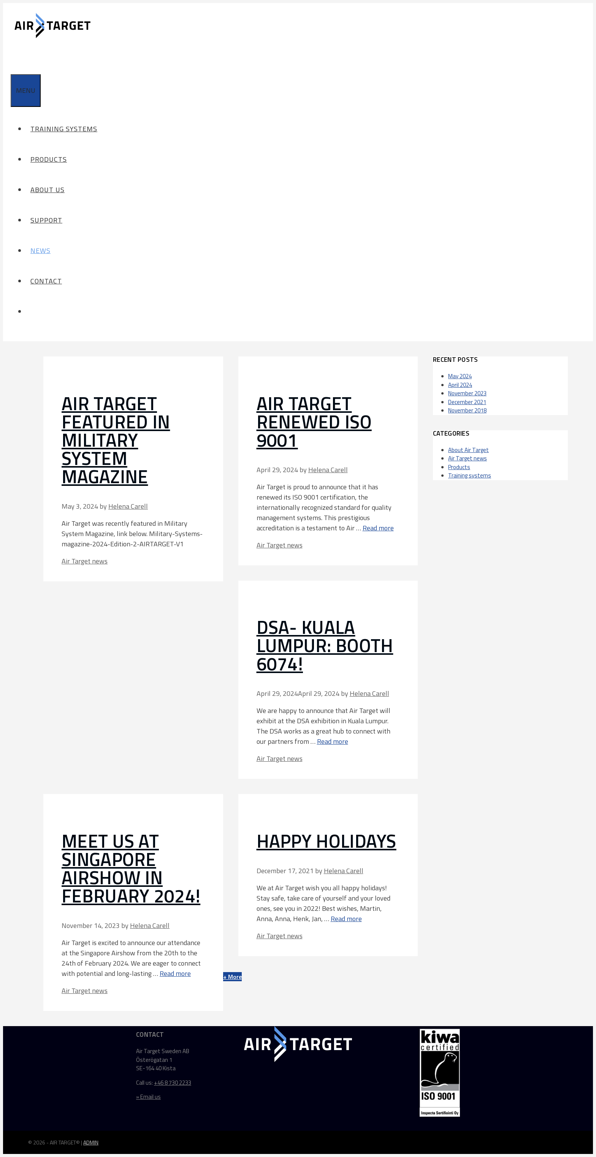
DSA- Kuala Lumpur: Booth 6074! (325, 645)
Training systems (469, 475)
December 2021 (467, 402)
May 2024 (460, 376)
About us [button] (49, 190)
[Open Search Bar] (15, 59)
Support (46, 220)
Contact (46, 281)
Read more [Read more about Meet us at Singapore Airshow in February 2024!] (175, 973)
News (40, 250)
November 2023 (467, 393)
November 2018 (467, 410)
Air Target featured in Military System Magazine (116, 440)
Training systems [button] (66, 129)
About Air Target (468, 450)
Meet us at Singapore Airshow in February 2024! (131, 868)
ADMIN (90, 1142)
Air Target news (85, 561)
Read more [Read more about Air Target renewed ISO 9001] (378, 528)
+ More (232, 976)
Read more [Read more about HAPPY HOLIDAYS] (346, 919)
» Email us (148, 1096)
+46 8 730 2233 (172, 1082)
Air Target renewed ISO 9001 (314, 422)
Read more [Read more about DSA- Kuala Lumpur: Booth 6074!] (332, 741)
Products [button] (50, 159)
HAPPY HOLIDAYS (326, 841)
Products (459, 467)
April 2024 (460, 384)
